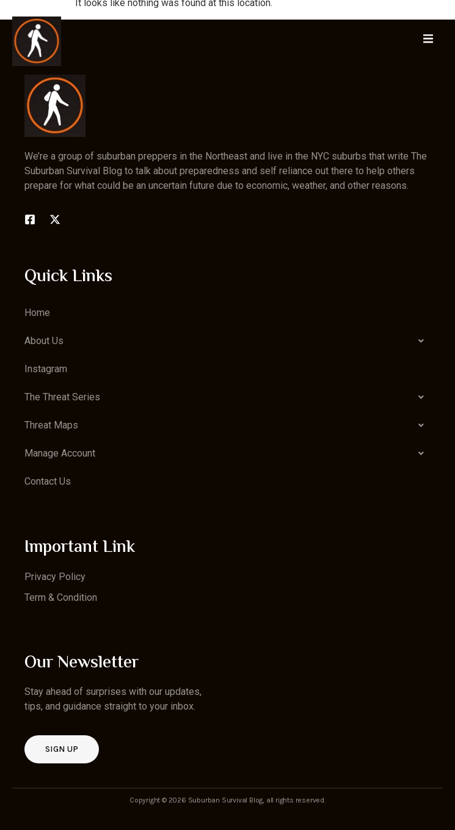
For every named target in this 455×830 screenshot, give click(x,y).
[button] (227, 341)
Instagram (45, 369)
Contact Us (47, 481)
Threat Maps (227, 425)
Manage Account (227, 454)
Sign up (61, 749)
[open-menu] (428, 40)
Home (37, 312)
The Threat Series (227, 397)
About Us (227, 341)
